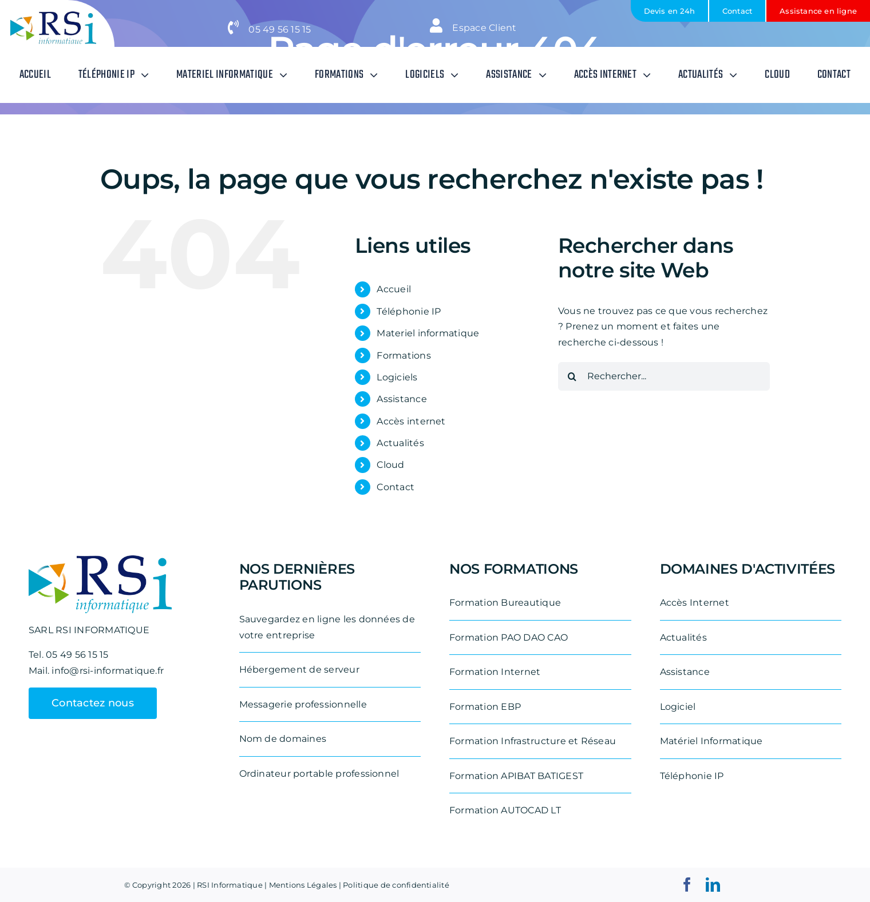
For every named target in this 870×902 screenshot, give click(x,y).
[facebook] (687, 884)
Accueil (394, 289)
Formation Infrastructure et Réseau (532, 741)
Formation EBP (485, 706)
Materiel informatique (428, 333)
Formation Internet (494, 671)
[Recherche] (572, 376)
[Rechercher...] (664, 376)
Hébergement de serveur (299, 669)
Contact (395, 487)
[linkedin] (713, 884)
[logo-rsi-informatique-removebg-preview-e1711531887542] (53, 15)
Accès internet (411, 421)
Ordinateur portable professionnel (319, 773)
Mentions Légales (303, 884)
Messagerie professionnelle (303, 704)
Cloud (390, 464)
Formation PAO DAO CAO (508, 637)
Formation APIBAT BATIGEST (516, 775)
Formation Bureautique (505, 602)
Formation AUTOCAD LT (505, 810)
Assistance (401, 399)
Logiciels (397, 377)
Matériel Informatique (711, 741)
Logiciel (678, 706)
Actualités (400, 443)
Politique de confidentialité (396, 884)
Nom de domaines (283, 738)
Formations (403, 355)
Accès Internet (694, 602)
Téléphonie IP (409, 311)
